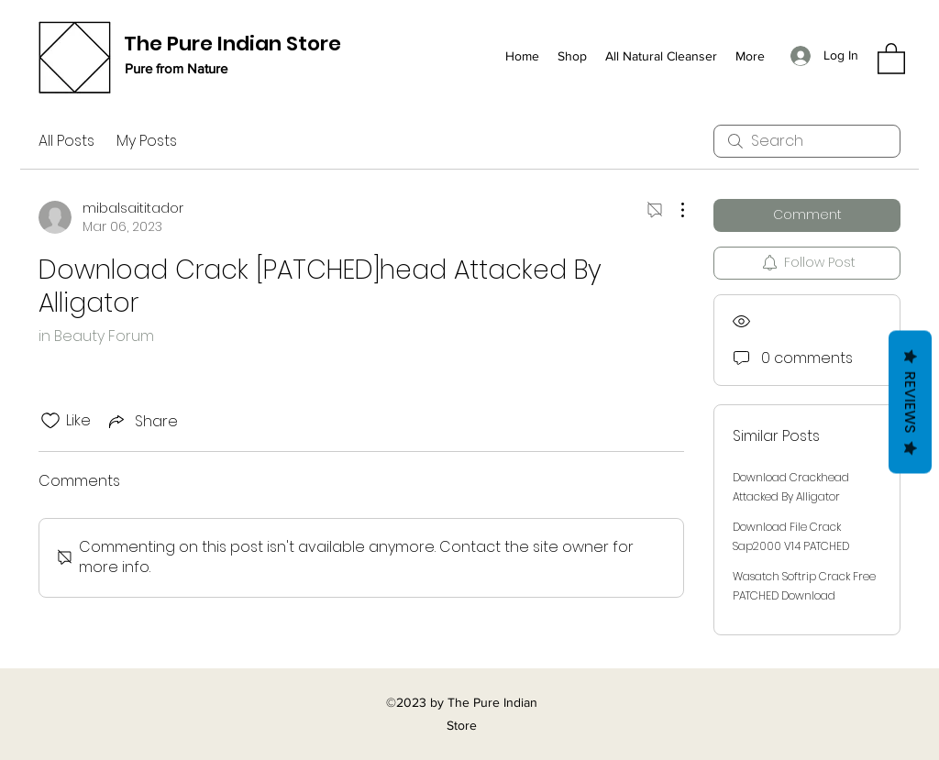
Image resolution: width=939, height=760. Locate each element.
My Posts (146, 140)
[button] (891, 57)
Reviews (910, 401)
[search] (806, 141)
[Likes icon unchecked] (50, 421)
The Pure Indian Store (232, 43)
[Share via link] (141, 421)
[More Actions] (673, 210)
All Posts (66, 140)
